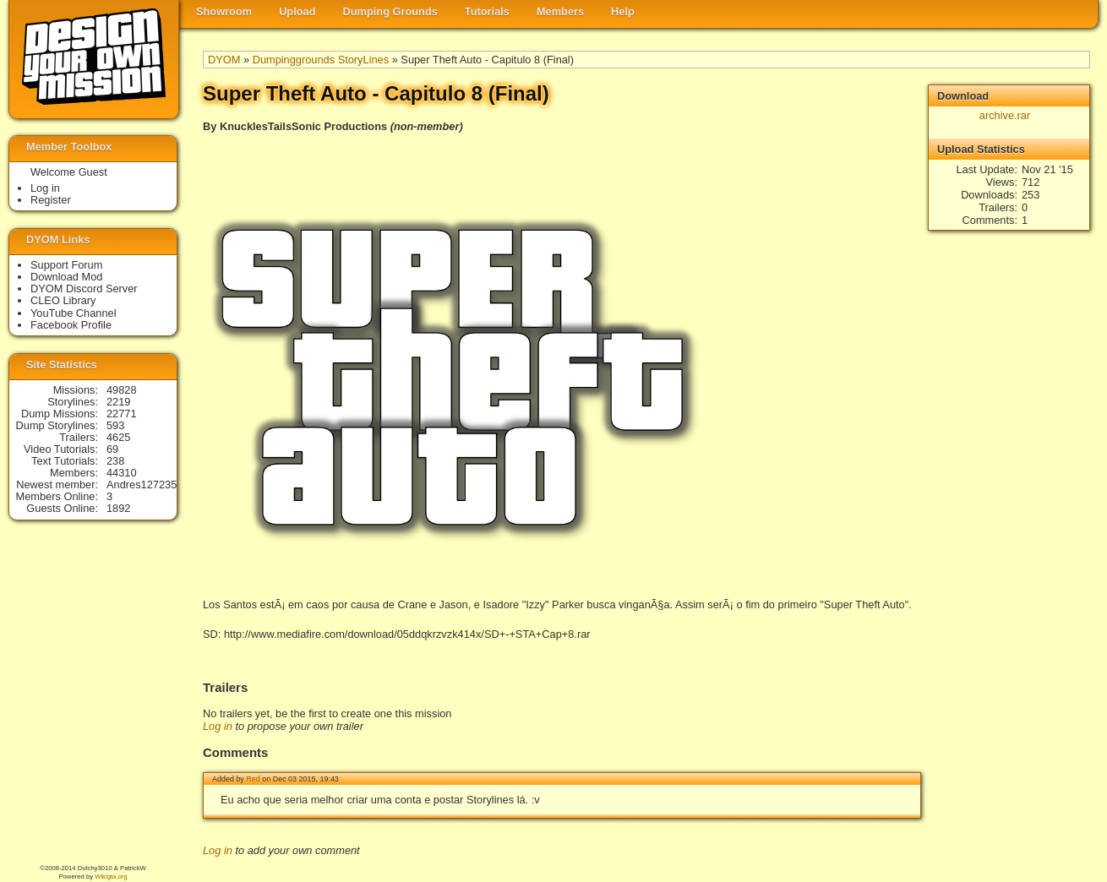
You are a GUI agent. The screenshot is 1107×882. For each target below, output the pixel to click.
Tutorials (487, 11)
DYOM (224, 59)
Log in (217, 726)
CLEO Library (63, 300)
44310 (121, 472)
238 (115, 461)
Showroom (224, 11)
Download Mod (66, 276)
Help (623, 11)
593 (115, 425)
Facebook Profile (71, 324)
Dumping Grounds (390, 11)
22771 (121, 413)
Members (560, 11)
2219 (118, 401)
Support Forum (66, 265)
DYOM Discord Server (84, 288)
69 (112, 449)
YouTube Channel (73, 313)
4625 (118, 437)
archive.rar (1004, 115)
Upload (297, 11)
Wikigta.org (111, 876)
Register (50, 199)
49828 (121, 390)
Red (252, 779)
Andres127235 (141, 484)
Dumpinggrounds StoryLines (321, 59)
